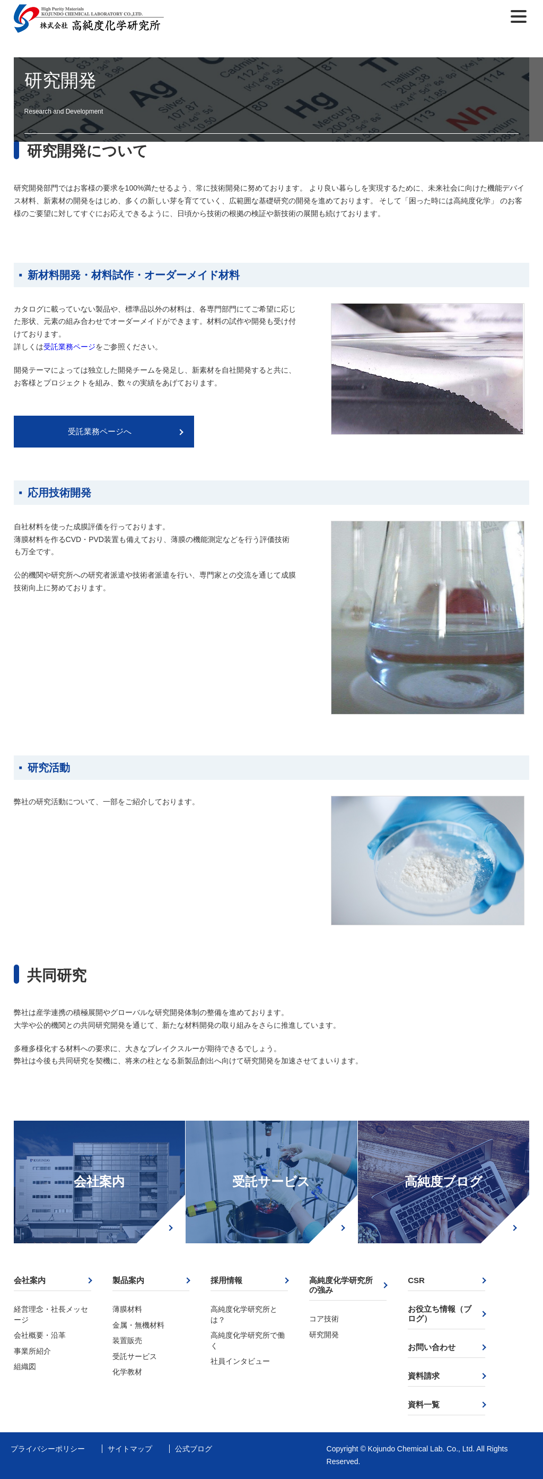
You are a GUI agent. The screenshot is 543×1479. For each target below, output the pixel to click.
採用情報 (226, 1280)
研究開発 (324, 1334)
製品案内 (128, 1280)
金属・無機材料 (138, 1325)
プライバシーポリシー (48, 1448)
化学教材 (127, 1372)
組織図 (25, 1366)
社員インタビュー (240, 1361)
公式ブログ (193, 1448)
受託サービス (271, 1181)
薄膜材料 (127, 1309)
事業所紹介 (32, 1351)
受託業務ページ (69, 346)
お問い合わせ (432, 1347)
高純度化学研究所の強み (341, 1285)
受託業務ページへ (100, 431)
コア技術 (324, 1318)
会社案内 (99, 1181)
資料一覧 (424, 1404)
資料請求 (424, 1375)
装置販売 (127, 1340)
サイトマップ (130, 1448)
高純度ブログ (444, 1181)
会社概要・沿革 (40, 1335)
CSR (416, 1280)
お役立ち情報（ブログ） (439, 1313)
